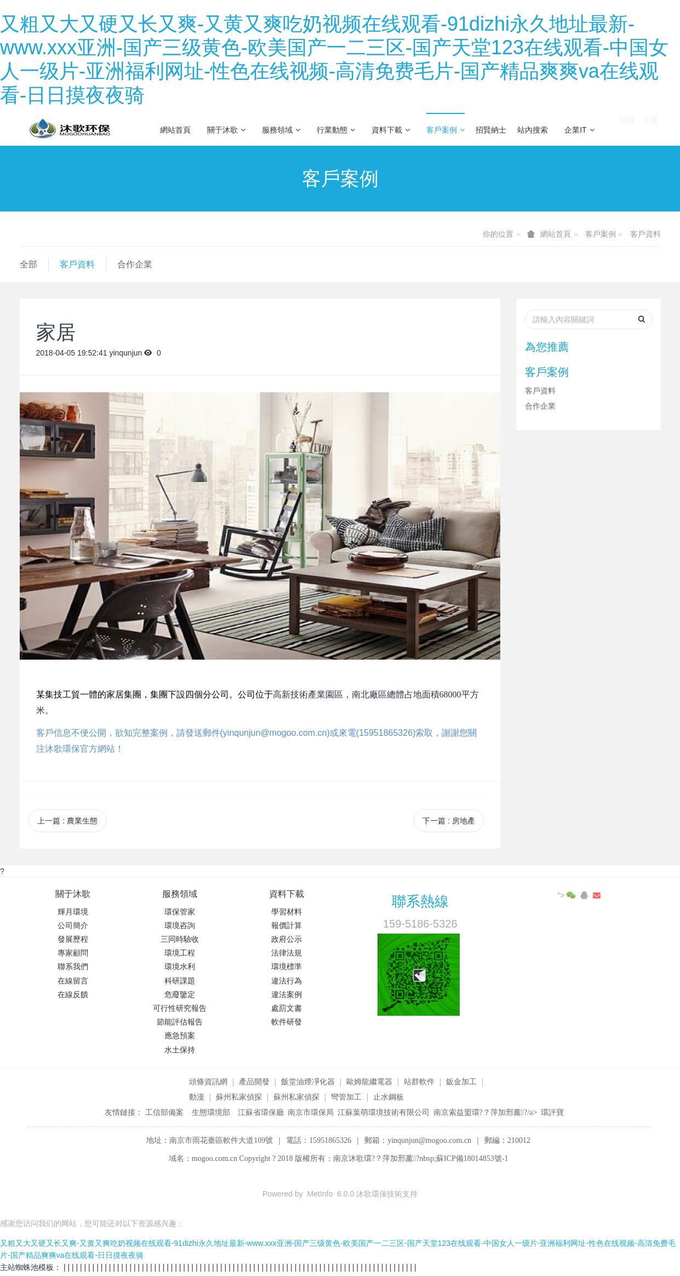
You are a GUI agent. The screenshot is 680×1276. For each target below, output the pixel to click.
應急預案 (179, 1035)
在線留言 (73, 980)
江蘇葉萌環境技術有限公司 (384, 1112)
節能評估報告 (180, 1021)
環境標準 (286, 966)
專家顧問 (73, 952)
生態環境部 (211, 1112)
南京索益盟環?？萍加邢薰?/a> (487, 1112)
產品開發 (254, 1081)
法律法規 (286, 952)
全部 (28, 264)
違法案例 (286, 994)
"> (567, 895)
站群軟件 (419, 1081)
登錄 (627, 128)
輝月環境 (73, 911)
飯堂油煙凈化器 (308, 1081)
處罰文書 (286, 1008)
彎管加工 (346, 1096)
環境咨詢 (179, 925)
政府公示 (286, 939)
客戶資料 (645, 234)
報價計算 (286, 925)
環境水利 (179, 966)
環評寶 (552, 1112)
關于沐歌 (226, 130)
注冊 (650, 128)
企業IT (579, 130)
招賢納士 (491, 129)
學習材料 (286, 911)
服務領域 (281, 130)
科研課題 (179, 980)
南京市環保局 (311, 1112)
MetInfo (320, 1193)
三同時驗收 (180, 939)
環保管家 (179, 911)
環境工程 (179, 952)
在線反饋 (73, 994)
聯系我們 (73, 966)
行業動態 (336, 130)
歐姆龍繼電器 (369, 1081)
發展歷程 (73, 939)
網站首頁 (175, 129)
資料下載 (391, 130)
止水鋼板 (388, 1096)
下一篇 (448, 820)
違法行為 (286, 980)
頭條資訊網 (208, 1081)
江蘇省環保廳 (261, 1112)
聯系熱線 (420, 901)
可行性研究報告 (180, 1008)
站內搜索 (532, 129)
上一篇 (67, 820)
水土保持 (179, 1049)
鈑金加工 (461, 1081)
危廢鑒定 (179, 994)
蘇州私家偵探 (239, 1096)
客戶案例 (445, 130)
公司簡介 (73, 925)
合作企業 (134, 264)
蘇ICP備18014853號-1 (472, 1158)
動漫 (196, 1096)
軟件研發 (286, 1021)
